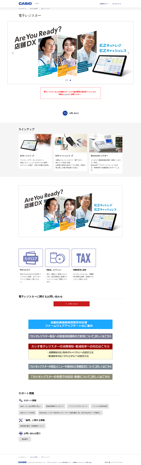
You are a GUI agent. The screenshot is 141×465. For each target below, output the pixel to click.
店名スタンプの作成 (27, 413)
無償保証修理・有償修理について (32, 426)
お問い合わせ (71, 304)
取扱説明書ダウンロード (55, 406)
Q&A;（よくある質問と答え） (30, 406)
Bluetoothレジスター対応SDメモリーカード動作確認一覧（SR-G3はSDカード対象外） (70, 413)
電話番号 (25, 439)
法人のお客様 (34, 8)
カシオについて (116, 4)
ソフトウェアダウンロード (78, 406)
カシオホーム (22, 8)
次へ (128, 53)
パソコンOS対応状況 (99, 406)
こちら (65, 94)
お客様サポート (104, 4)
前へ (12, 53)
